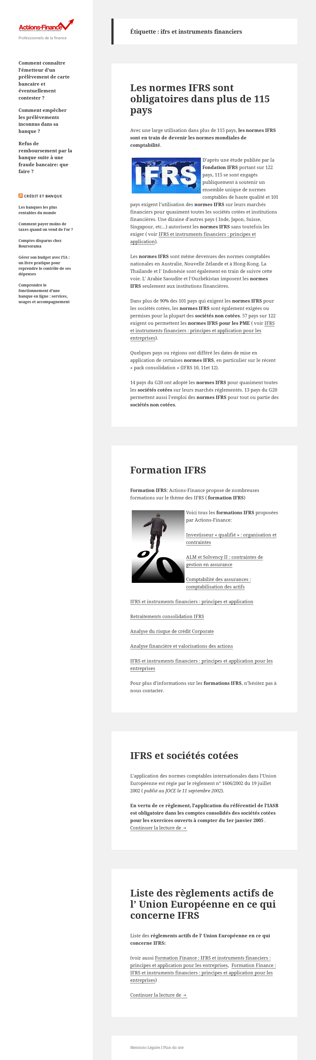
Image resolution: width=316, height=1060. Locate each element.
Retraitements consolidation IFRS (167, 616)
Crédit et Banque (43, 196)
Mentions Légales (145, 1047)
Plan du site (173, 1047)
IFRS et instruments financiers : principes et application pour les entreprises (202, 330)
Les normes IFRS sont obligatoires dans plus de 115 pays (200, 98)
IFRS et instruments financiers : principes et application (191, 601)
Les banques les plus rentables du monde (38, 210)
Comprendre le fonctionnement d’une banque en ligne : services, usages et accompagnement (44, 293)
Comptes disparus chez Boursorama (40, 243)
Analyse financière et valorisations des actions (181, 646)
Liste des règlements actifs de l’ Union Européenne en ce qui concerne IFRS (203, 904)
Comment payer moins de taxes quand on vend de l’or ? (46, 226)
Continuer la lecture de (158, 828)
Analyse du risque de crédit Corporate (172, 631)
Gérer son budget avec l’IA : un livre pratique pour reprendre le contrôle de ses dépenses (45, 266)
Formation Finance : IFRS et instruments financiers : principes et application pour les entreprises (203, 972)
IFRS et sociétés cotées (184, 755)
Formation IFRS (168, 469)
